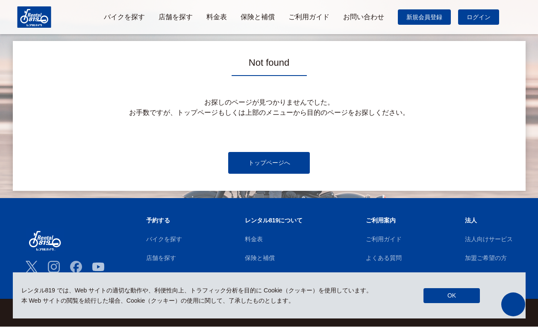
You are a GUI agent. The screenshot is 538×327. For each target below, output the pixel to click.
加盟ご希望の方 (486, 258)
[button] (513, 304)
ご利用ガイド (384, 239)
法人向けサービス (489, 239)
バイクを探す (164, 239)
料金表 (254, 239)
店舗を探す (161, 258)
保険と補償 (260, 258)
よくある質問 (384, 258)
